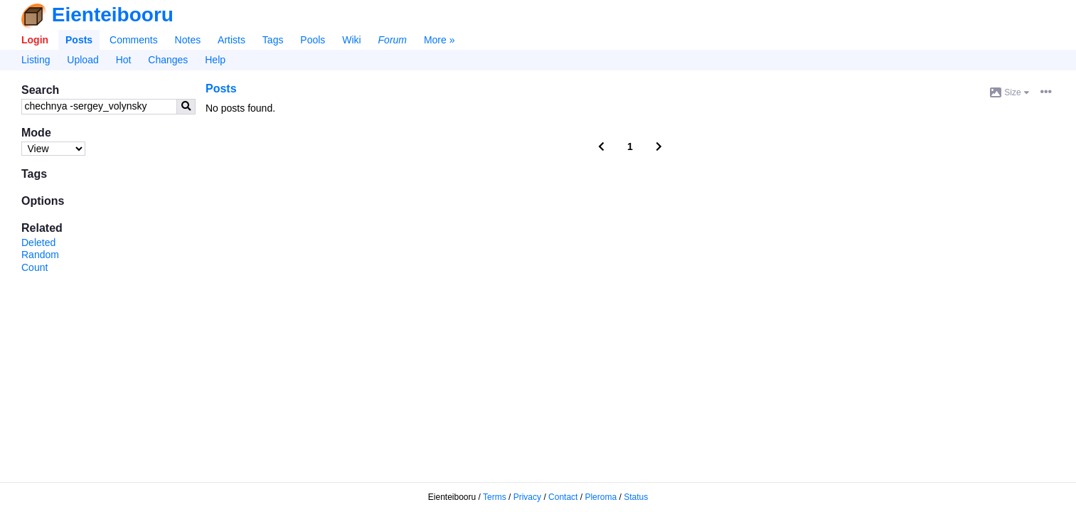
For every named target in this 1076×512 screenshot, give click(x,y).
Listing (35, 59)
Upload (82, 59)
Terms (494, 497)
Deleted (38, 242)
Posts (78, 40)
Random (40, 254)
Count (34, 267)
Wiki (351, 40)
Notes (188, 40)
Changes (168, 59)
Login (34, 40)
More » (439, 40)
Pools (312, 40)
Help (215, 59)
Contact (562, 497)
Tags (273, 40)
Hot (124, 59)
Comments (134, 40)
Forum (392, 40)
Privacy (527, 497)
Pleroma (601, 497)
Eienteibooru (113, 15)
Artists (231, 40)
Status (636, 497)
